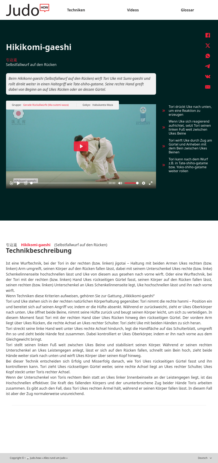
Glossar (187, 9)
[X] (207, 45)
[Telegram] (207, 66)
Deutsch (202, 458)
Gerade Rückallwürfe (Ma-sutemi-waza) (46, 105)
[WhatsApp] (207, 56)
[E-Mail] (207, 87)
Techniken (76, 9)
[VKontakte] (207, 76)
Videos (133, 9)
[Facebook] (207, 35)
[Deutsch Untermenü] (211, 458)
